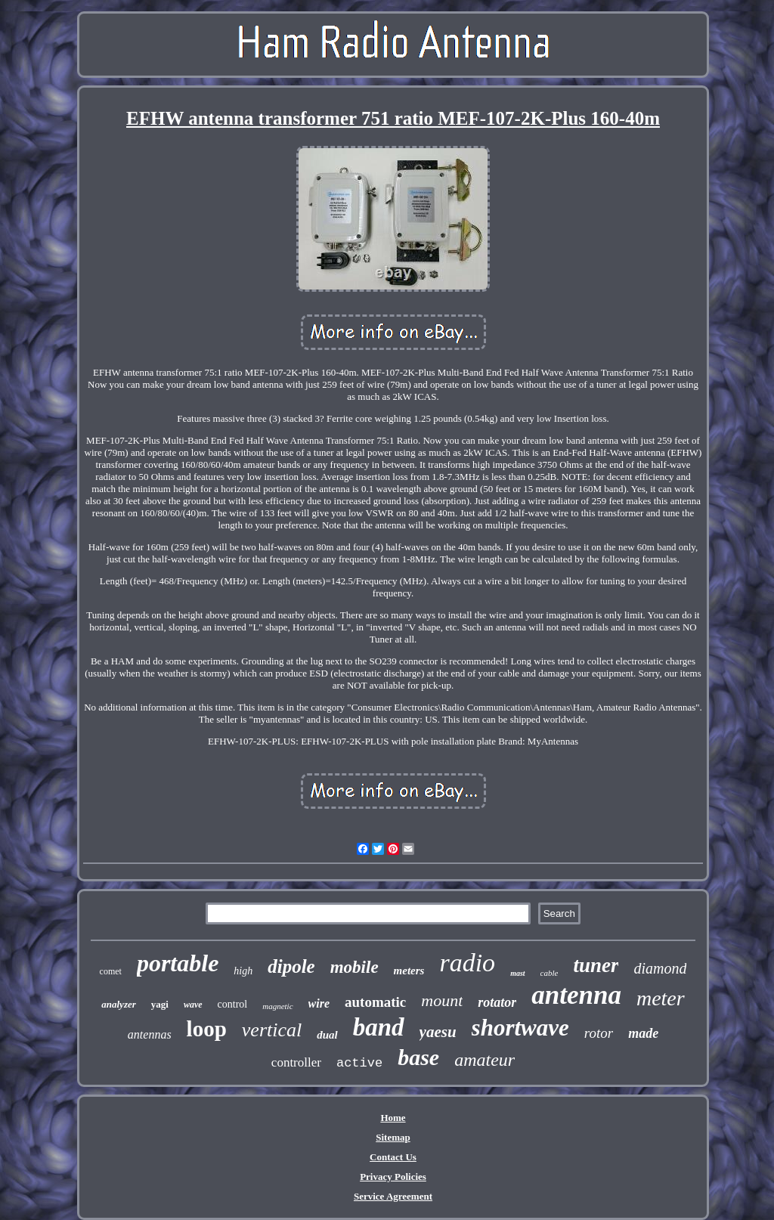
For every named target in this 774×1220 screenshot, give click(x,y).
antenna (576, 995)
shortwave (520, 1027)
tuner (595, 965)
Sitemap (393, 1137)
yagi (160, 1004)
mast (517, 973)
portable (177, 963)
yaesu (438, 1032)
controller (296, 1062)
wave (193, 1004)
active (359, 1063)
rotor (598, 1033)
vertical (272, 1030)
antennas (150, 1034)
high (243, 971)
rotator (497, 1002)
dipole (291, 966)
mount (442, 1000)
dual (327, 1035)
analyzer (118, 1004)
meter (660, 998)
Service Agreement (393, 1196)
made (643, 1033)
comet (111, 971)
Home (392, 1117)
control (233, 1004)
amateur (484, 1060)
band (378, 1027)
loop (207, 1029)
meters (409, 971)
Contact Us (393, 1157)
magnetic (277, 1006)
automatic (375, 1002)
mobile (354, 967)
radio (467, 963)
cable (549, 972)
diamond (659, 968)
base (418, 1057)
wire (319, 1003)
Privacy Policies (393, 1176)
